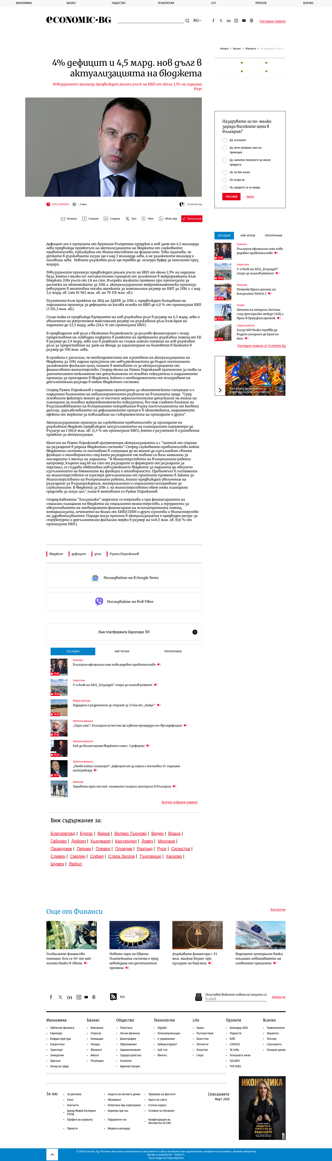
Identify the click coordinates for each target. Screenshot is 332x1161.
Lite (213, 3)
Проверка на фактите (162, 1094)
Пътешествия (204, 1033)
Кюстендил (126, 841)
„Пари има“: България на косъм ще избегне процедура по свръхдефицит (130, 725)
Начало (224, 48)
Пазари (240, 305)
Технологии (166, 3)
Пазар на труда (59, 1066)
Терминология (276, 1028)
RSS (117, 997)
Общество (119, 3)
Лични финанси (130, 1033)
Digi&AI (162, 1028)
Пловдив (123, 848)
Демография (128, 1039)
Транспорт (56, 1050)
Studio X (179, 1154)
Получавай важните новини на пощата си (236, 994)
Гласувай (231, 196)
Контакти (73, 1105)
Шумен (57, 863)
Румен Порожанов (124, 554)
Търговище (150, 856)
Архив (250, 196)
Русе (161, 848)
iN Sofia (234, 1050)
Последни (73, 651)
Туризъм (55, 1061)
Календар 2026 (239, 1028)
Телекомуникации (169, 1033)
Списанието (274, 1044)
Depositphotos (175, 1158)
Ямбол (75, 863)
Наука (200, 1028)
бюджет (56, 554)
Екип (70, 1100)
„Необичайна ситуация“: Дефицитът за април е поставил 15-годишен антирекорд (126, 768)
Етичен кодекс (157, 1105)
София (97, 856)
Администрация (130, 1066)
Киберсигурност (167, 1044)
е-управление (166, 1039)
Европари (56, 1033)
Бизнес (71, 3)
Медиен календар (119, 1128)
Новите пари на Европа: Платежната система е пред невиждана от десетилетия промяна (133, 961)
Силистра (180, 848)
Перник (84, 848)
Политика (78, 660)
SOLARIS (235, 1061)
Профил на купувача (80, 1119)
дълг (97, 554)
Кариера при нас (118, 1111)
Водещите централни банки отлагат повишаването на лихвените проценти (259, 958)
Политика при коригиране (124, 1105)
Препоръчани (173, 651)
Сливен (58, 856)
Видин (157, 833)
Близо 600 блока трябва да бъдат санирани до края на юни (258, 334)
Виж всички (278, 909)
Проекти (261, 3)
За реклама (74, 1094)
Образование (128, 1044)
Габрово (59, 841)
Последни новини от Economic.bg (261, 346)
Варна (104, 833)
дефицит (79, 554)
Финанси (250, 48)
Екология (126, 1061)
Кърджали (101, 841)
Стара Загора (121, 856)
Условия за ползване (161, 1111)
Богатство (202, 1039)
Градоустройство (246, 325)
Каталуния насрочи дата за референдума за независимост (249, 390)
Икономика (24, 3)
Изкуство (202, 1050)
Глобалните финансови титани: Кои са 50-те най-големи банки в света (69, 958)
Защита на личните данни (124, 1094)
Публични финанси (83, 721)
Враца (174, 833)
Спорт (200, 1055)
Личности (202, 1044)
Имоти (95, 1055)
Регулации (97, 1061)
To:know (271, 1039)
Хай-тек (162, 1050)
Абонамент (114, 1100)
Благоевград (63, 833)
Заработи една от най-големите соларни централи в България (124, 786)
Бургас (86, 833)
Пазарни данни (276, 1050)
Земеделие (57, 1055)
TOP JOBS (235, 1066)
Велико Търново (131, 833)
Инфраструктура (81, 700)
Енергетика (79, 680)
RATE (232, 1039)
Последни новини (273, 21)
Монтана (166, 841)
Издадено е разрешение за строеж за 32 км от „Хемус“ (117, 705)
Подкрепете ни (117, 1119)
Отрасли (96, 1033)
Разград (144, 848)
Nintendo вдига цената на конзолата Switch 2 (256, 291)
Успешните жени (240, 1055)
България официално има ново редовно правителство (117, 664)
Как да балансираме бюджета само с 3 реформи (111, 746)
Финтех (162, 1055)
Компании (78, 781)
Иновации (97, 1039)
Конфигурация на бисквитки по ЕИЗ (159, 1121)
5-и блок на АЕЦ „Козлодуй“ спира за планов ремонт (115, 685)
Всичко (308, 3)
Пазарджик (61, 848)
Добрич (78, 841)
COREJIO (235, 1044)
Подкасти (236, 1033)
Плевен (103, 848)
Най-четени (122, 651)
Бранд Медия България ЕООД (81, 1112)
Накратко (273, 1033)
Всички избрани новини (180, 802)
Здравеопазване (130, 1050)
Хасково (174, 856)
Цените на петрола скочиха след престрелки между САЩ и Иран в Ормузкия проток (260, 314)
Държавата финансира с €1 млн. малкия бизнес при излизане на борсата (194, 958)
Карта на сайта (157, 1100)
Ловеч (147, 841)
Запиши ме (279, 997)
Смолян (77, 856)
